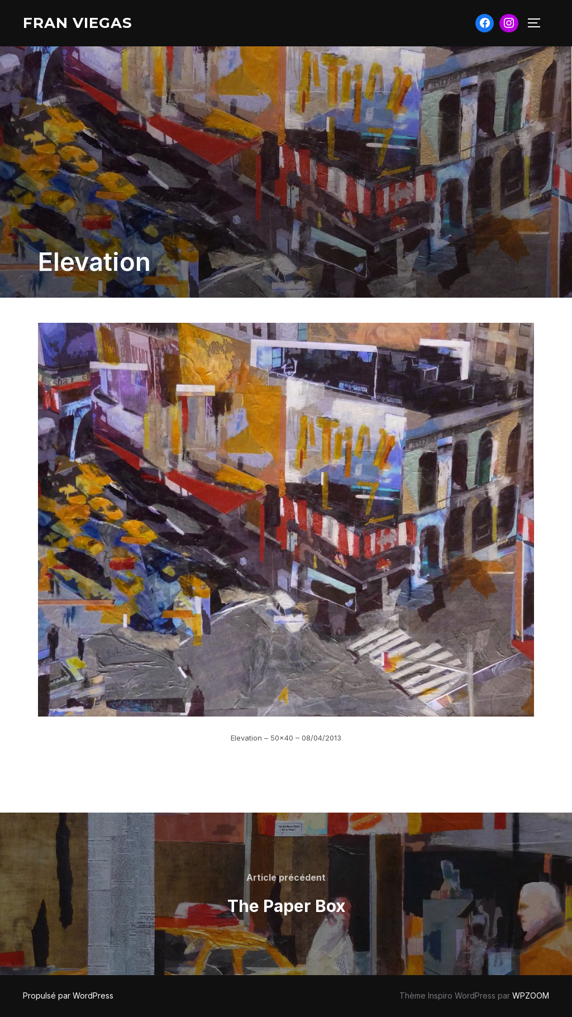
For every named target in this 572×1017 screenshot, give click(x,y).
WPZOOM (530, 995)
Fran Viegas (77, 23)
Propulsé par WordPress (68, 995)
